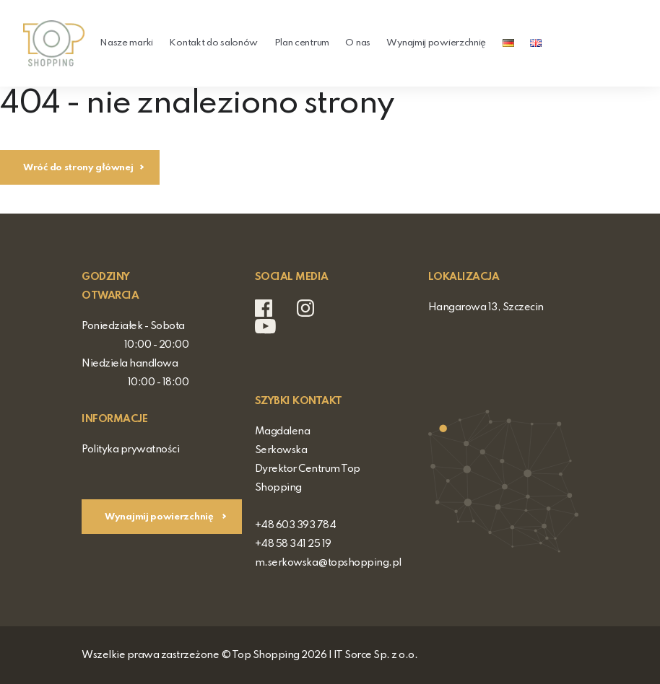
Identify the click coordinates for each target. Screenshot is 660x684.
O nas (357, 43)
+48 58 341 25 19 (293, 544)
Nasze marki (126, 43)
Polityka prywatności (130, 449)
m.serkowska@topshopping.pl (328, 563)
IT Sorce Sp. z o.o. (376, 655)
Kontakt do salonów (213, 43)
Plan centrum (301, 43)
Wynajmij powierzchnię (436, 43)
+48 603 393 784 (295, 525)
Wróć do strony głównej (78, 167)
